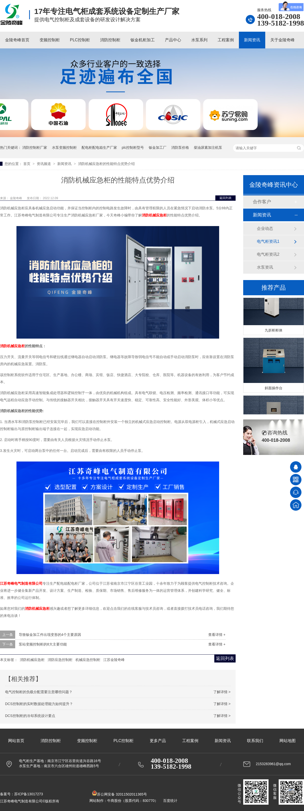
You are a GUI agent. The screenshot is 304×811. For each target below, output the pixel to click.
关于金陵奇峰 (282, 40)
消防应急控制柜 (60, 660)
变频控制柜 (50, 40)
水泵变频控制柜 (64, 147)
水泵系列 (199, 40)
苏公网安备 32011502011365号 (119, 794)
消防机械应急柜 (12, 346)
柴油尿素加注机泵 (208, 147)
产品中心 (173, 40)
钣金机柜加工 (142, 40)
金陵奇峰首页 (17, 40)
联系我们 (255, 741)
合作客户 (262, 201)
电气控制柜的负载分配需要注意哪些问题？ (38, 692)
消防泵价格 (180, 147)
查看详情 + (216, 635)
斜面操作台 (273, 389)
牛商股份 (114, 801)
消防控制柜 (110, 40)
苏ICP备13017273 (28, 794)
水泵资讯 (265, 267)
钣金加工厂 (157, 147)
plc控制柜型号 (133, 147)
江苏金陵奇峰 (114, 660)
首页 (27, 164)
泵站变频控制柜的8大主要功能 (43, 644)
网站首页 (16, 741)
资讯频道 (44, 164)
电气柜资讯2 (268, 254)
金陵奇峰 (16, 198)
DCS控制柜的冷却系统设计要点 (30, 716)
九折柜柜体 (273, 331)
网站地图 (287, 741)
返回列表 (225, 198)
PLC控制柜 (80, 40)
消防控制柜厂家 (34, 147)
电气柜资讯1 (268, 241)
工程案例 (226, 40)
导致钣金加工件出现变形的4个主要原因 (50, 635)
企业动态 (265, 228)
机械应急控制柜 (87, 660)
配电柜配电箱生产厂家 (99, 147)
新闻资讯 (252, 40)
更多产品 (158, 741)
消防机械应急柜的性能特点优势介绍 (106, 164)
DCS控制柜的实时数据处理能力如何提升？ (39, 704)
